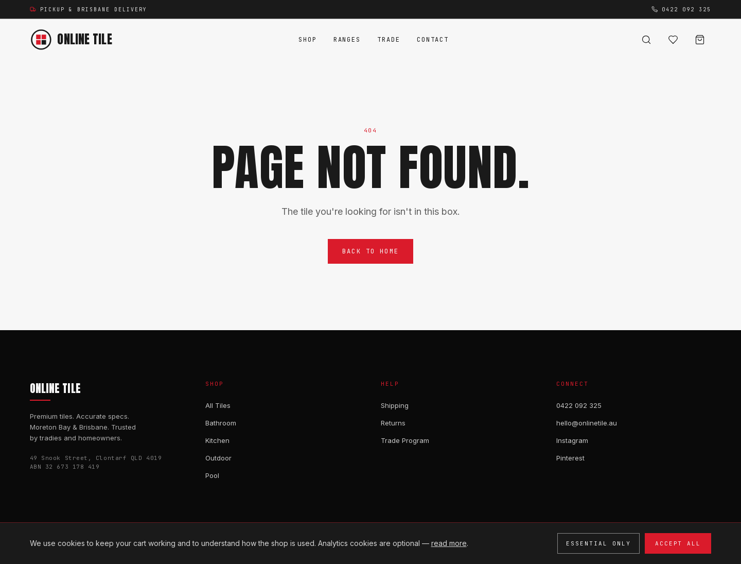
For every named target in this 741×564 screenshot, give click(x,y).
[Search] (646, 39)
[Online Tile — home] (71, 39)
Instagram (572, 440)
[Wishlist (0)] (673, 39)
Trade (388, 40)
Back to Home (370, 252)
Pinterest (570, 458)
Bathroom (220, 423)
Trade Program (405, 440)
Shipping (395, 405)
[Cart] (700, 39)
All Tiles (218, 405)
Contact (433, 40)
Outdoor (218, 458)
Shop (307, 40)
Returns (393, 423)
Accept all (678, 543)
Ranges (347, 40)
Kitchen (217, 440)
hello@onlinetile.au (586, 423)
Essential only (598, 543)
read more (449, 543)
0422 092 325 (579, 405)
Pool (212, 475)
